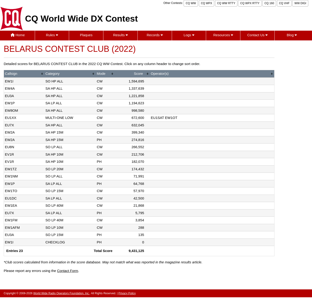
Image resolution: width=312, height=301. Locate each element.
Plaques (86, 35)
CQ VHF (284, 3)
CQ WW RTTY (226, 3)
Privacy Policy (127, 293)
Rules (52, 35)
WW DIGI (300, 3)
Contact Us (257, 35)
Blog (292, 35)
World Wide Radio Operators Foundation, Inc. (61, 293)
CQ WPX (206, 3)
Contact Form (67, 271)
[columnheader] (24, 74)
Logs (189, 35)
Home (18, 35)
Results (120, 35)
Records (155, 35)
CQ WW (191, 3)
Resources (223, 35)
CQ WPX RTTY (249, 3)
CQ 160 (269, 3)
